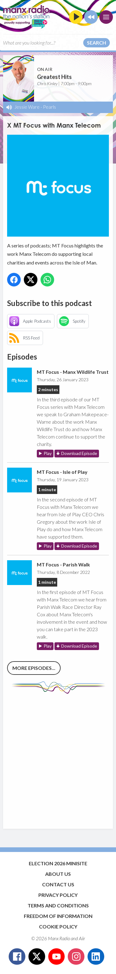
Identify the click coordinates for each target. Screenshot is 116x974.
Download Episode (79, 453)
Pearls (49, 107)
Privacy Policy (58, 895)
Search (96, 43)
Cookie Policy (58, 926)
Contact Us (58, 884)
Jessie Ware (27, 107)
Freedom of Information (58, 916)
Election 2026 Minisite (58, 863)
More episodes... (33, 668)
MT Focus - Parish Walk (63, 564)
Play (48, 453)
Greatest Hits (54, 76)
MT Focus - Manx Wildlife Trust (73, 372)
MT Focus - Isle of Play (62, 472)
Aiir (82, 938)
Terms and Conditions (58, 905)
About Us (58, 874)
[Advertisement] (58, 758)
